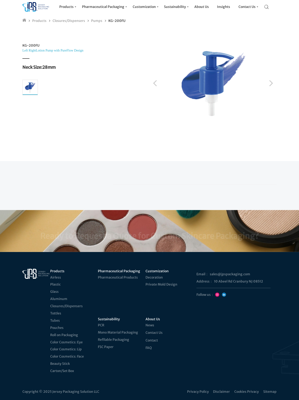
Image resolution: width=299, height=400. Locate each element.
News (150, 325)
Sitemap (270, 392)
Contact (152, 340)
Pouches (57, 328)
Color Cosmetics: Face (67, 356)
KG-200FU (116, 21)
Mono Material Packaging (118, 332)
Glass (54, 292)
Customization (157, 271)
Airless (55, 277)
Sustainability (109, 319)
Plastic (55, 284)
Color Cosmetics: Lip (66, 349)
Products (39, 21)
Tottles (55, 313)
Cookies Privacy (246, 392)
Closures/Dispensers (69, 21)
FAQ (149, 348)
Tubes (55, 320)
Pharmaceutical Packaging (118, 271)
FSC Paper (106, 347)
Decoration (154, 277)
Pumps (96, 21)
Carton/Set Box (62, 371)
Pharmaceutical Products (118, 277)
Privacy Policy (198, 392)
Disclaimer (221, 392)
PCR (101, 325)
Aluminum (58, 299)
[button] (155, 83)
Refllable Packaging (113, 340)
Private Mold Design (161, 284)
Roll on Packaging (64, 335)
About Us (153, 319)
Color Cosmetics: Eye (66, 342)
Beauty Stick (60, 364)
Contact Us (154, 333)
